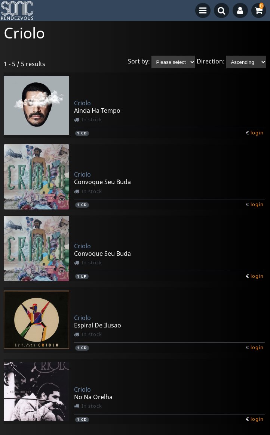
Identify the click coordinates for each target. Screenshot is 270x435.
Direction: (211, 62)
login (257, 132)
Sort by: (139, 62)
